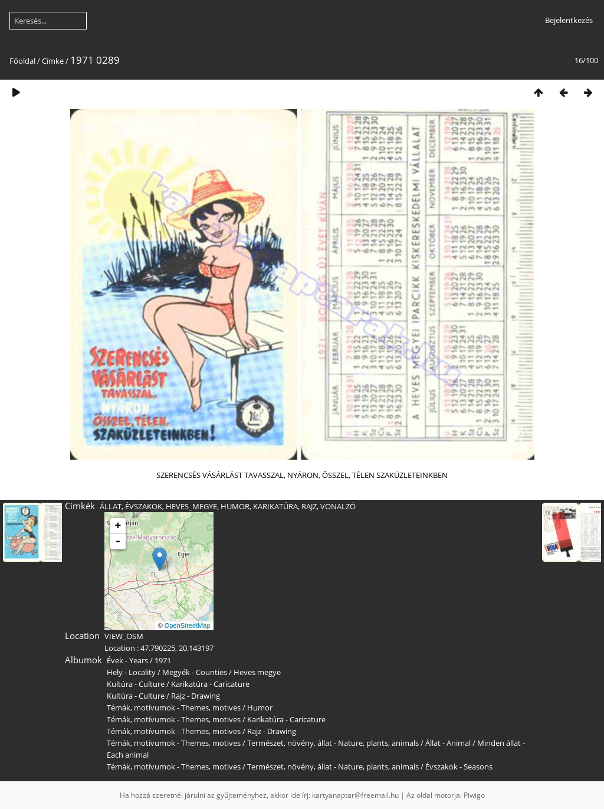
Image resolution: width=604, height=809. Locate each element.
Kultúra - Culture (136, 684)
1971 (163, 660)
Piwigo (474, 795)
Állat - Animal (448, 743)
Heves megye (257, 672)
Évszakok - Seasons (459, 766)
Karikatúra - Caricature (210, 684)
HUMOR (235, 506)
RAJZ (309, 506)
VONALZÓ (338, 506)
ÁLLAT (111, 506)
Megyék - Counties (194, 672)
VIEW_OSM (123, 636)
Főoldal (22, 60)
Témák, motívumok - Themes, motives (174, 707)
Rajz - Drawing (195, 695)
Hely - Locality (131, 672)
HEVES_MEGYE (191, 506)
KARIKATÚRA (275, 506)
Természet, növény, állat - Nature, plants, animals (333, 743)
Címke (53, 60)
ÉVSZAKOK (143, 506)
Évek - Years (127, 660)
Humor (260, 707)
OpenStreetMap (188, 625)
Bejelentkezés (569, 20)
